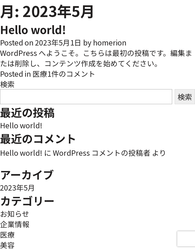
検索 (7, 84)
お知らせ (14, 213)
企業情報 (14, 224)
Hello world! (33, 29)
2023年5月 (17, 187)
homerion (109, 42)
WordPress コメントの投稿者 (101, 152)
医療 (39, 73)
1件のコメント (71, 73)
